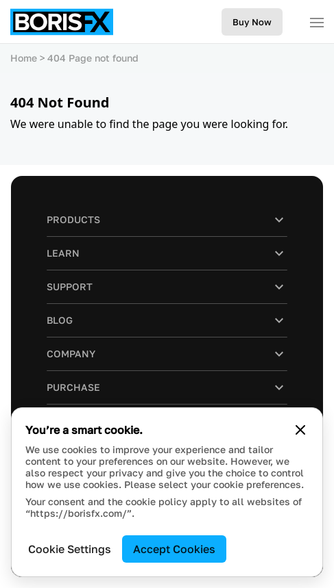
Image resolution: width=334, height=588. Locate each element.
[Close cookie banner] (300, 430)
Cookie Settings (69, 549)
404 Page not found (93, 58)
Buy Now (252, 21)
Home (23, 58)
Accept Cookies (174, 549)
